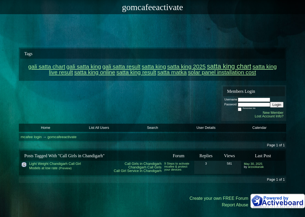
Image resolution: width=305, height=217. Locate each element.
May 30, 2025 (253, 163)
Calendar (259, 128)
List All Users (99, 128)
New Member (273, 113)
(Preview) (65, 168)
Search (152, 128)
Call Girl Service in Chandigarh (138, 171)
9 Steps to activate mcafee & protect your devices (176, 166)
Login (276, 105)
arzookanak (256, 166)
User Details (206, 128)
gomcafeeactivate (62, 137)
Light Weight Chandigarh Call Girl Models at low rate (55, 166)
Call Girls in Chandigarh (143, 164)
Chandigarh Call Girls (145, 167)
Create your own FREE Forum (219, 198)
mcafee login (31, 137)
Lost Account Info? (269, 116)
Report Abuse (235, 205)
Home (45, 128)
